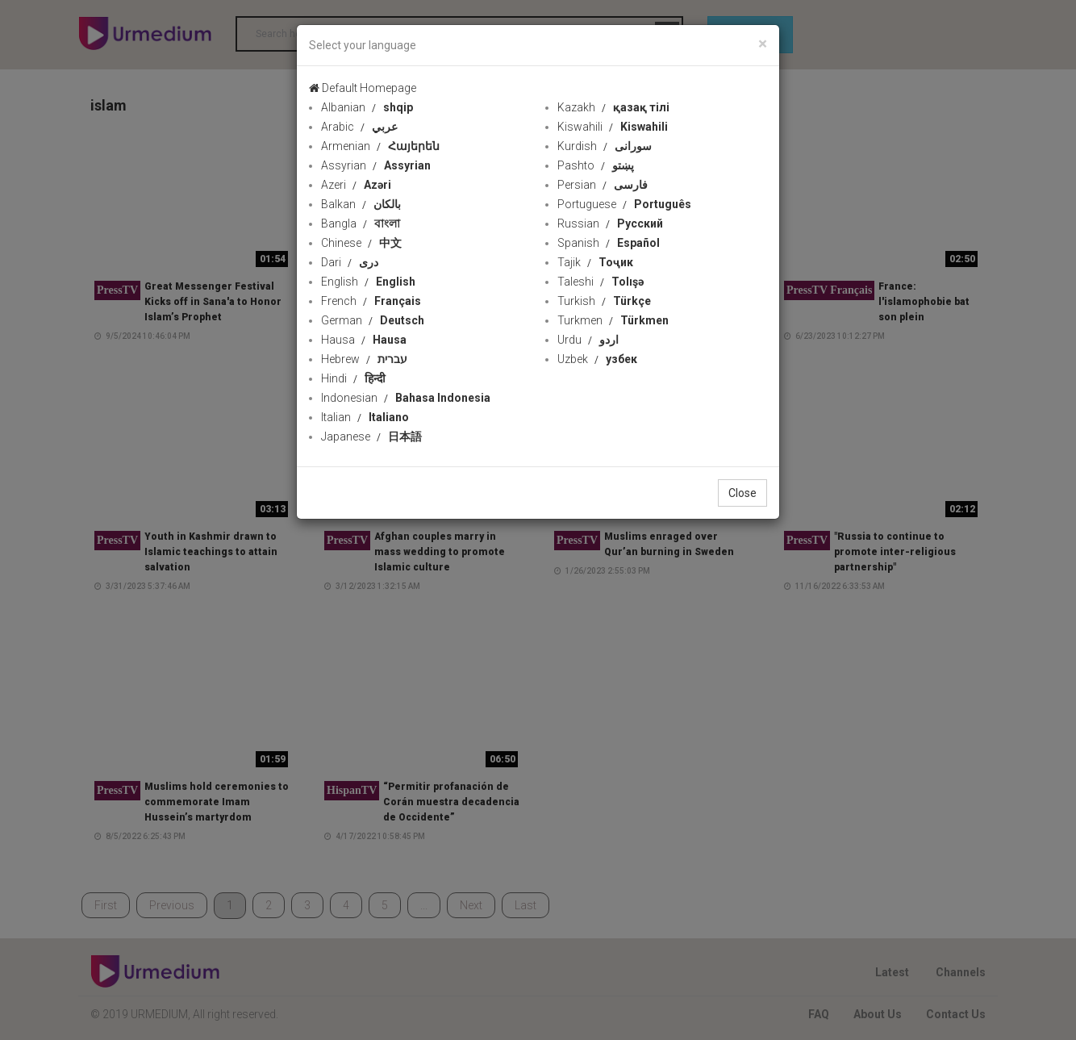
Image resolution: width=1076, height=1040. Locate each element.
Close (742, 493)
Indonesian (405, 397)
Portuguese (624, 204)
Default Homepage (362, 87)
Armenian (380, 146)
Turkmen (613, 320)
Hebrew (364, 359)
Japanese (371, 436)
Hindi (353, 378)
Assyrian (376, 165)
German (372, 320)
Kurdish (604, 146)
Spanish (608, 242)
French (371, 300)
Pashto (595, 165)
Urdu (588, 339)
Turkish (604, 300)
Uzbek (597, 359)
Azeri (356, 184)
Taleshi (600, 281)
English (368, 281)
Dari (349, 262)
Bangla (360, 223)
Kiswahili (612, 126)
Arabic (359, 126)
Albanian (367, 107)
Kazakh (613, 107)
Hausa (364, 339)
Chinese (361, 242)
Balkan (361, 204)
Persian (602, 184)
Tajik (595, 262)
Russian (610, 223)
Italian (365, 417)
